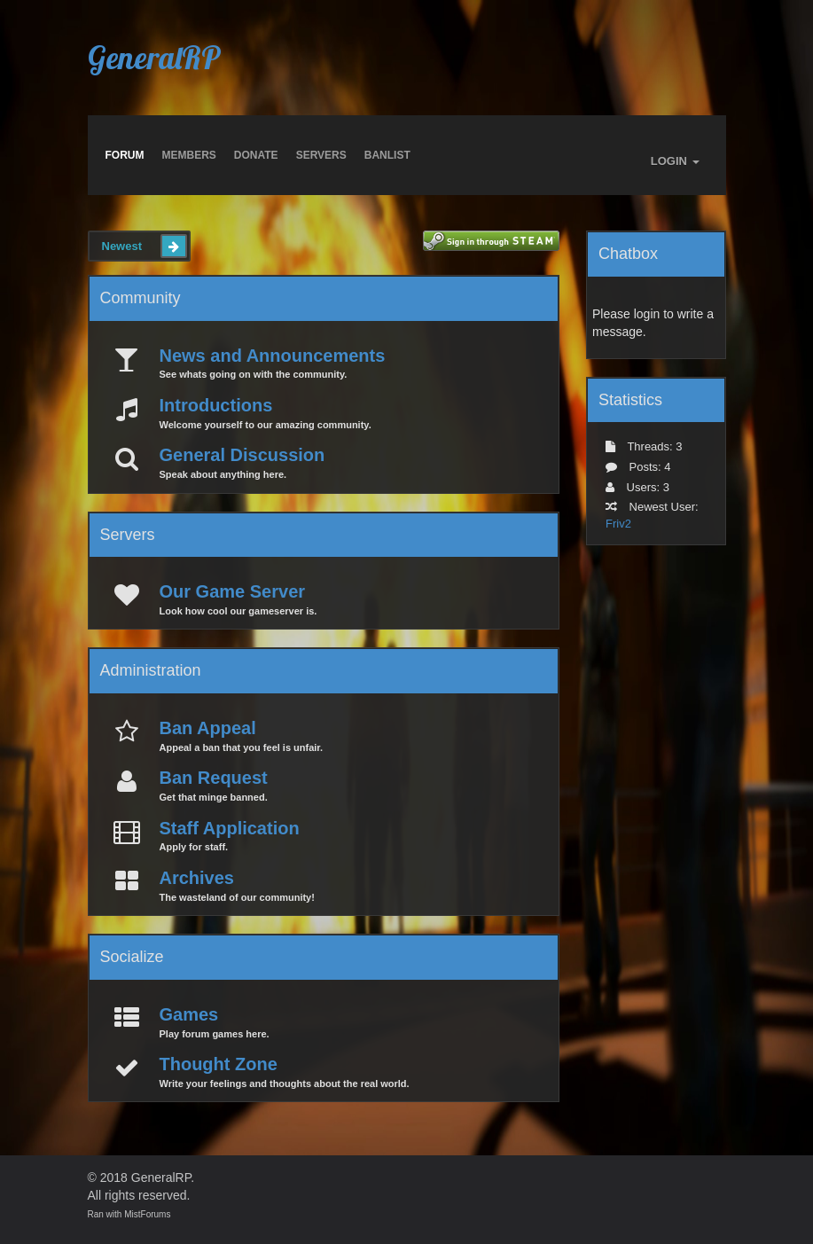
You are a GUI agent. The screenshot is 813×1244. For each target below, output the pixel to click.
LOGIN (675, 161)
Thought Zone (219, 1064)
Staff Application (230, 828)
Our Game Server (233, 591)
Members (189, 155)
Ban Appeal (208, 728)
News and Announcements (273, 355)
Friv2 (618, 523)
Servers (321, 155)
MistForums (147, 1214)
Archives (197, 878)
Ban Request (214, 777)
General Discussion (242, 455)
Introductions (216, 405)
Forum (125, 155)
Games (189, 1014)
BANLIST (387, 155)
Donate (256, 155)
